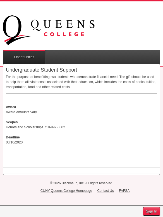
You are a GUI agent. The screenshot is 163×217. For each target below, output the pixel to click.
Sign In (151, 211)
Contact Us (105, 191)
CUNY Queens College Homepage (66, 191)
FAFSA (124, 191)
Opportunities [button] (24, 57)
